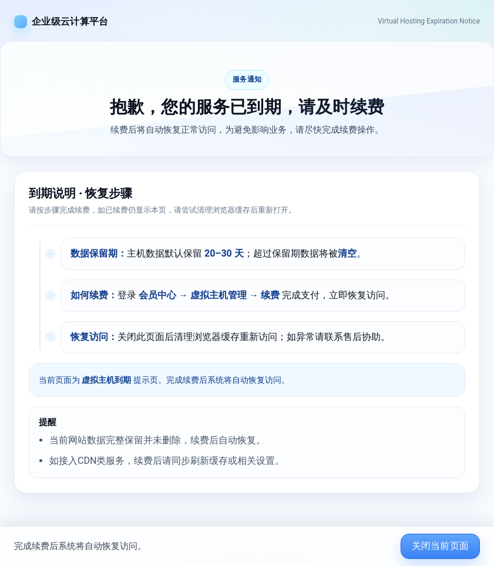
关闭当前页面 (440, 546)
